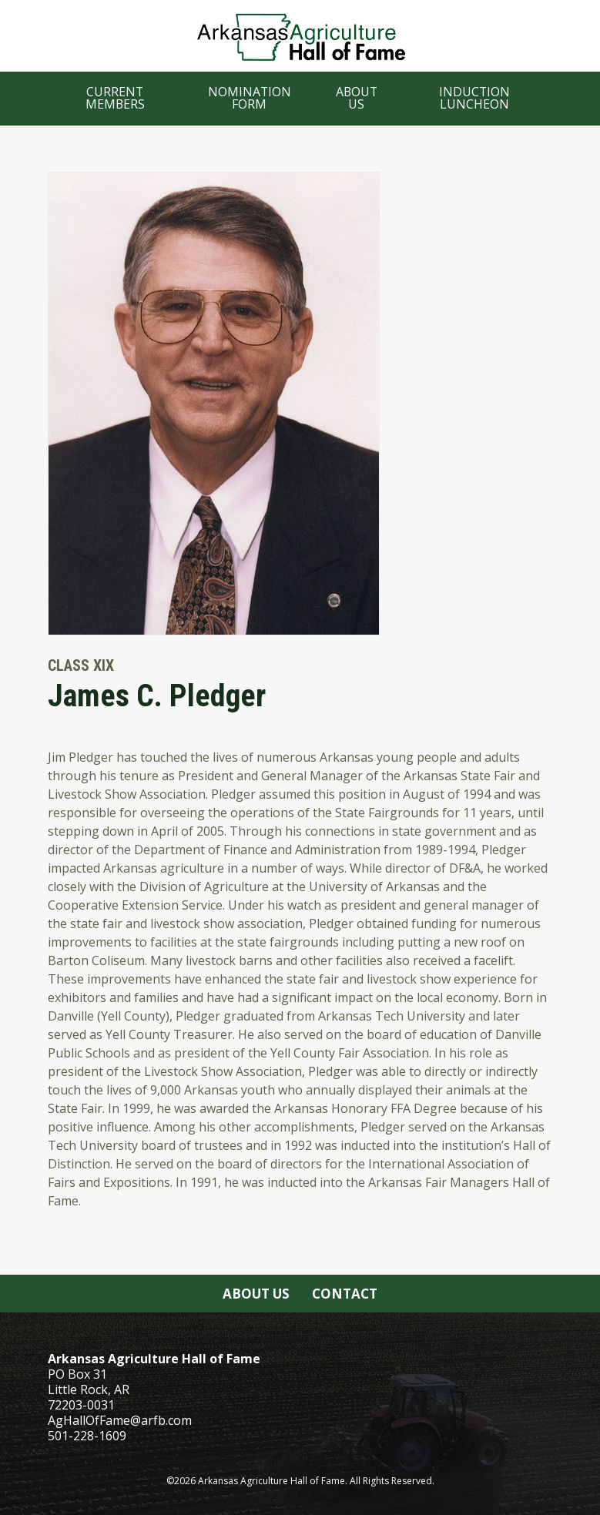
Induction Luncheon (474, 97)
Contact (344, 1293)
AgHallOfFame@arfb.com (120, 1420)
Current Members (115, 97)
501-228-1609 (87, 1435)
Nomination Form (249, 97)
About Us (356, 97)
